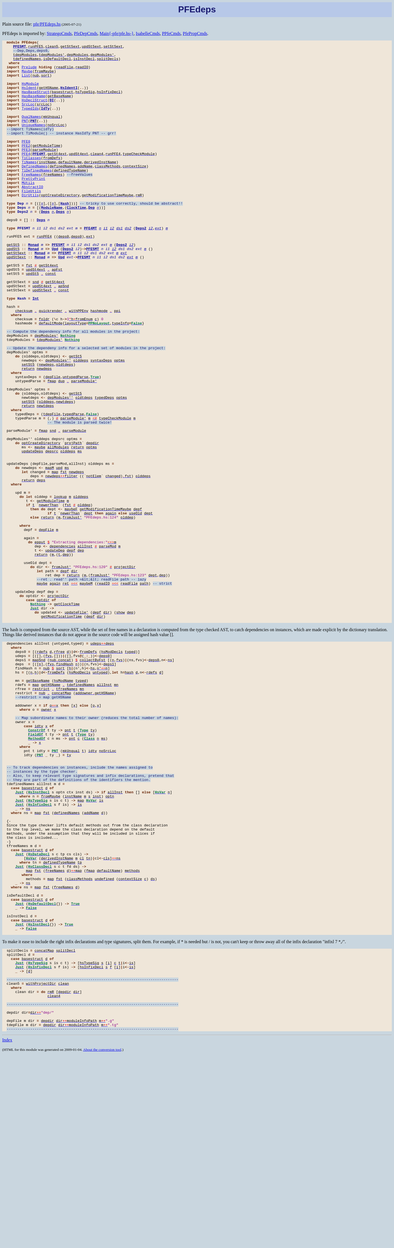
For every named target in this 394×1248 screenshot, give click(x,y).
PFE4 (26, 176)
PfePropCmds (195, 33)
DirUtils (30, 226)
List (26, 82)
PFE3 (26, 171)
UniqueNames (33, 142)
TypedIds (30, 122)
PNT (25, 137)
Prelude (29, 72)
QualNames (31, 132)
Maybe (27, 77)
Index (7, 1231)
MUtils (28, 211)
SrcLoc (28, 117)
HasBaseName (33, 107)
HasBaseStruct (36, 102)
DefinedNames (35, 191)
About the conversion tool (102, 1241)
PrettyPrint (33, 206)
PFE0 (26, 161)
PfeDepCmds (85, 33)
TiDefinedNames (37, 196)
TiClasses (31, 181)
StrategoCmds (59, 33)
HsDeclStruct (35, 112)
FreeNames (31, 201)
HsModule (30, 92)
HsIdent (29, 97)
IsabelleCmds (148, 33)
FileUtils (31, 221)
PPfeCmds (171, 33)
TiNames (29, 186)
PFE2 (26, 166)
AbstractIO (32, 216)
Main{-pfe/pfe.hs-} (117, 33)
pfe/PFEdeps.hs (47, 24)
